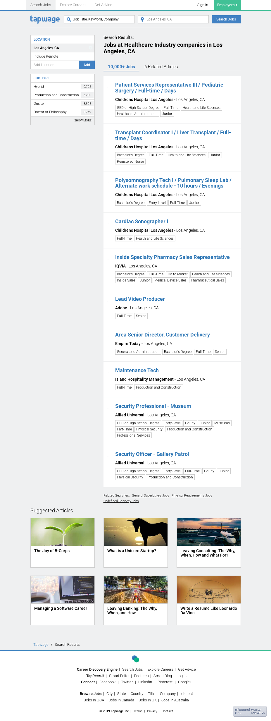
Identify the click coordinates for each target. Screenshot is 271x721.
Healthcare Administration (137, 114)
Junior (167, 114)
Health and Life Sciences (201, 108)
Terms (138, 711)
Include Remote (46, 56)
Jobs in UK (148, 700)
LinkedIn (145, 682)
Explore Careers (73, 5)
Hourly (190, 423)
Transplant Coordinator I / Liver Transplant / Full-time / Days (173, 135)
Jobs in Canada (121, 700)
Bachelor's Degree (130, 155)
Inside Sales (126, 280)
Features (141, 676)
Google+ (185, 682)
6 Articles (161, 66)
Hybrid (64, 86)
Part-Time (124, 429)
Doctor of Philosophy (64, 112)
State (121, 693)
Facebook (107, 682)
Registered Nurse (130, 161)
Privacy (152, 711)
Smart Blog (162, 676)
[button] (108, 84)
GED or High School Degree (138, 108)
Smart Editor (119, 676)
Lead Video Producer (140, 299)
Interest (186, 693)
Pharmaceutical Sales (207, 280)
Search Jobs (40, 5)
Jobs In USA (94, 700)
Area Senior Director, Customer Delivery (162, 335)
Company (168, 693)
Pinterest (165, 682)
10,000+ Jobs (121, 66)
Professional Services (133, 435)
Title (151, 693)
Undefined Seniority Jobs (121, 501)
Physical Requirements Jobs (192, 495)
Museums (222, 423)
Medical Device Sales (170, 280)
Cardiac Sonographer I (141, 221)
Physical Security (149, 429)
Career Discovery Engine (97, 669)
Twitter (127, 682)
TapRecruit (95, 676)
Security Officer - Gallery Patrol (152, 454)
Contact (167, 711)
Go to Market (178, 274)
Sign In (202, 5)
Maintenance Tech (137, 370)
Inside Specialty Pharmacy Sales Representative (172, 257)
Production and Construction (64, 95)
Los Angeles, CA (46, 48)
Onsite (64, 103)
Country (137, 693)
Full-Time (171, 108)
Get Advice (103, 5)
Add (87, 65)
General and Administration (138, 352)
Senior (141, 316)
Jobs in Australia (175, 700)
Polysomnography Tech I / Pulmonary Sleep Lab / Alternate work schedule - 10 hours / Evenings (173, 183)
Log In (182, 676)
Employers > (227, 5)
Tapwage (41, 644)
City (109, 693)
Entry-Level (157, 203)
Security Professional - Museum (153, 406)
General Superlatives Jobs (150, 495)
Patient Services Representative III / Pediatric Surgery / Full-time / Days (169, 88)
